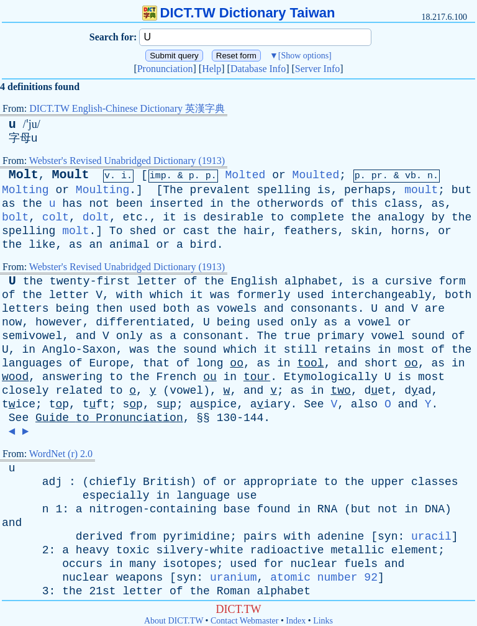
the (32, 203)
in (217, 203)
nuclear (314, 564)
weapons (139, 577)
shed (142, 231)
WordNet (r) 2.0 (61, 453)
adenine (341, 536)
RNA (327, 509)
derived (99, 536)
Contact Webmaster (244, 620)
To (116, 231)
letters (25, 308)
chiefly (112, 482)
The (173, 190)
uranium (233, 577)
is (324, 190)
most (411, 349)
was (220, 295)
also (364, 404)
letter (157, 281)
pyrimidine (196, 536)
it (169, 217)
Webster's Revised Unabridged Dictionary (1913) (127, 160)
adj (52, 482)
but (461, 190)
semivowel (32, 336)
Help (211, 68)
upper (387, 482)
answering (72, 377)
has (72, 203)
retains (347, 349)
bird (203, 244)
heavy (92, 550)
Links (323, 620)
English (254, 281)
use (247, 495)
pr (377, 176)
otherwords (290, 203)
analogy (401, 217)
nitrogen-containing (152, 509)
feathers (310, 231)
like (42, 244)
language (203, 495)
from (142, 536)
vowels (237, 308)
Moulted (316, 175)
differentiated (142, 322)
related (78, 390)
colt (55, 217)
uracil (431, 536)
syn (388, 536)
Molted (245, 175)
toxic (133, 550)
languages (32, 363)
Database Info (258, 68)
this (364, 203)
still (300, 349)
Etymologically (331, 377)
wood (15, 377)
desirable (233, 217)
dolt (96, 217)
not (99, 203)
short (381, 363)
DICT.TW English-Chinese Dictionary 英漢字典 (127, 108)
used (310, 295)
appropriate (280, 482)
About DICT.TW (173, 620)
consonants (324, 308)
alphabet (311, 281)
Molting (25, 190)
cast (196, 231)
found (274, 509)
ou (210, 377)
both (458, 295)
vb (410, 176)
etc (132, 217)
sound (428, 336)
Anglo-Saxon (79, 349)
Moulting (102, 190)
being (72, 308)
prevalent (220, 190)
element (414, 550)
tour (256, 377)
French (177, 377)
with (129, 295)
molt (75, 231)
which (166, 295)
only (304, 322)
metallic (357, 550)
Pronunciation (165, 68)
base (237, 509)
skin (364, 231)
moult (421, 190)
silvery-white (200, 550)
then (109, 308)
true (297, 336)
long (209, 363)
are (435, 308)
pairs (260, 536)
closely (25, 390)
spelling (284, 190)
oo (236, 363)
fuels (361, 564)
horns (408, 231)
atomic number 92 (324, 577)
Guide (52, 418)
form (452, 281)
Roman (233, 591)
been (129, 203)
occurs (82, 564)
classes (434, 482)
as (9, 203)
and (273, 308)
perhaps (367, 190)
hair (256, 231)
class (401, 203)
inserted (176, 203)
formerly (263, 295)
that (156, 363)
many (142, 564)
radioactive (287, 550)
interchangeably (380, 295)
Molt (24, 175)
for (273, 564)
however (59, 322)
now (12, 322)
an (95, 244)
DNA (435, 509)
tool (310, 363)
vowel (374, 322)
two (340, 390)
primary (341, 336)
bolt (15, 217)
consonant (213, 336)
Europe (109, 363)
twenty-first (90, 281)
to (277, 217)
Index (296, 620)
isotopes (189, 564)
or (279, 175)
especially (116, 495)
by (438, 217)
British (166, 482)
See (314, 404)
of (337, 203)
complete (317, 217)
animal (129, 244)
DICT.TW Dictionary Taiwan (238, 12)
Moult (70, 175)
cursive (408, 281)
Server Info (317, 68)
